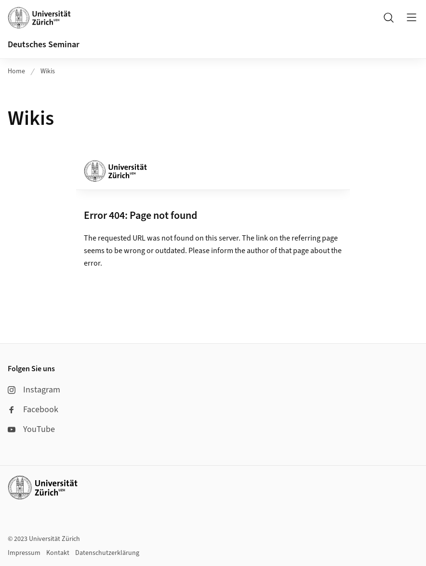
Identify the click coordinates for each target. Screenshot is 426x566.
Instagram (34, 390)
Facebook (33, 410)
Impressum (24, 553)
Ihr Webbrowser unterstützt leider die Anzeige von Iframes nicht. (213, 229)
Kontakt (57, 553)
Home (16, 71)
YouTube (31, 429)
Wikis (47, 71)
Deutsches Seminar (44, 45)
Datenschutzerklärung (107, 553)
